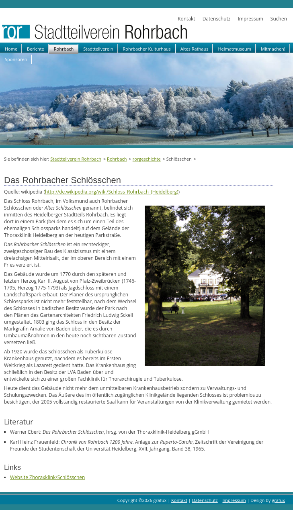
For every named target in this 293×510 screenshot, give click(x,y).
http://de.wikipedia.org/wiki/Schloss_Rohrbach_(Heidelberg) (111, 191)
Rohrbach (64, 49)
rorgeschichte (147, 159)
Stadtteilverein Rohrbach (75, 159)
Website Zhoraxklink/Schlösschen (47, 477)
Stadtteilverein (98, 49)
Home (11, 49)
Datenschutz (217, 18)
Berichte (35, 49)
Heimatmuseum (234, 49)
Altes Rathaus (194, 49)
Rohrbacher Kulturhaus (147, 49)
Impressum (250, 18)
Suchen (278, 18)
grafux (278, 500)
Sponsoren (16, 59)
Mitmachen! (273, 49)
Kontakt (186, 18)
